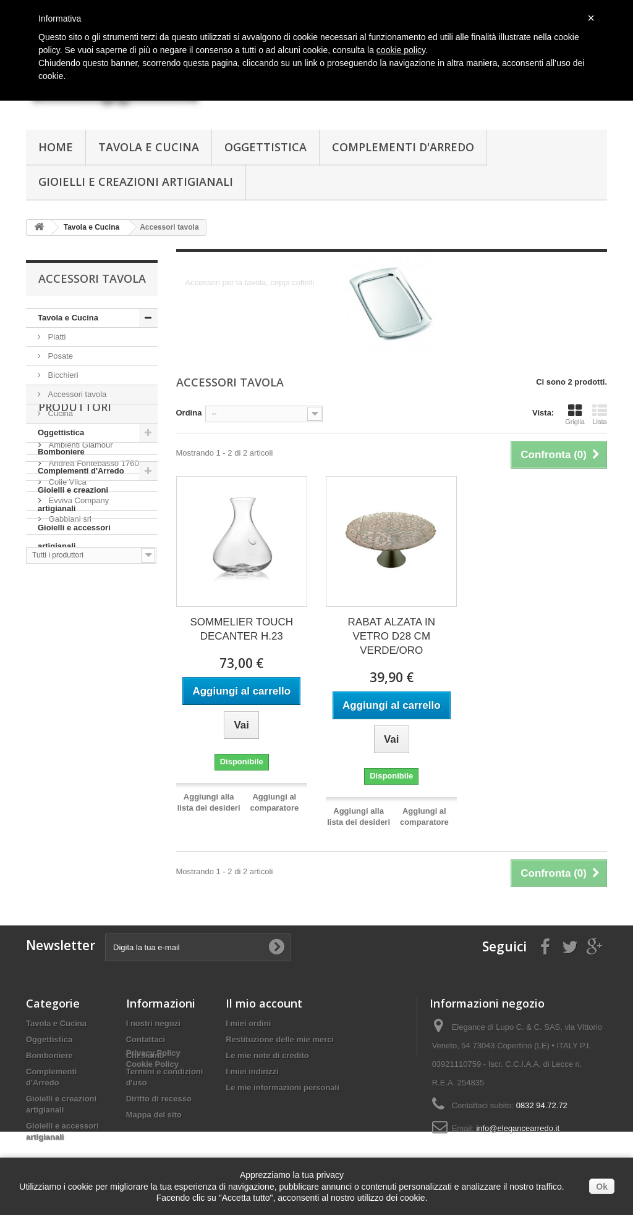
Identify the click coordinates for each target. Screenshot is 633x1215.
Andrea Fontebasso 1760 (92, 644)
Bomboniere (61, 451)
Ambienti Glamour (79, 626)
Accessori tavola (76, 394)
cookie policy (400, 50)
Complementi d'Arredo (403, 147)
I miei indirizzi (252, 1071)
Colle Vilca (66, 663)
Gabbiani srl (68, 700)
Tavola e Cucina (148, 147)
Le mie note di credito (267, 1055)
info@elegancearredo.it (517, 1128)
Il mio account (264, 1003)
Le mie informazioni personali (282, 1087)
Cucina (59, 413)
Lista (599, 414)
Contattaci (146, 1039)
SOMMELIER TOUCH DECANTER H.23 (241, 629)
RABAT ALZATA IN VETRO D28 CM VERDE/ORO (391, 636)
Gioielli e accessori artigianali (74, 537)
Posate (59, 356)
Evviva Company (77, 682)
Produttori (74, 593)
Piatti (56, 336)
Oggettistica (265, 147)
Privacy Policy (153, 1136)
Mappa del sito (154, 1114)
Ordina (189, 412)
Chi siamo (145, 1055)
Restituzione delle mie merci (280, 1039)
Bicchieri (62, 375)
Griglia (575, 414)
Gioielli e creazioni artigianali (135, 181)
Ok (602, 1187)
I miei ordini (248, 1023)
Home (55, 147)
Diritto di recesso (159, 1098)
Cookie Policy (152, 1147)
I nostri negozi (153, 1023)
